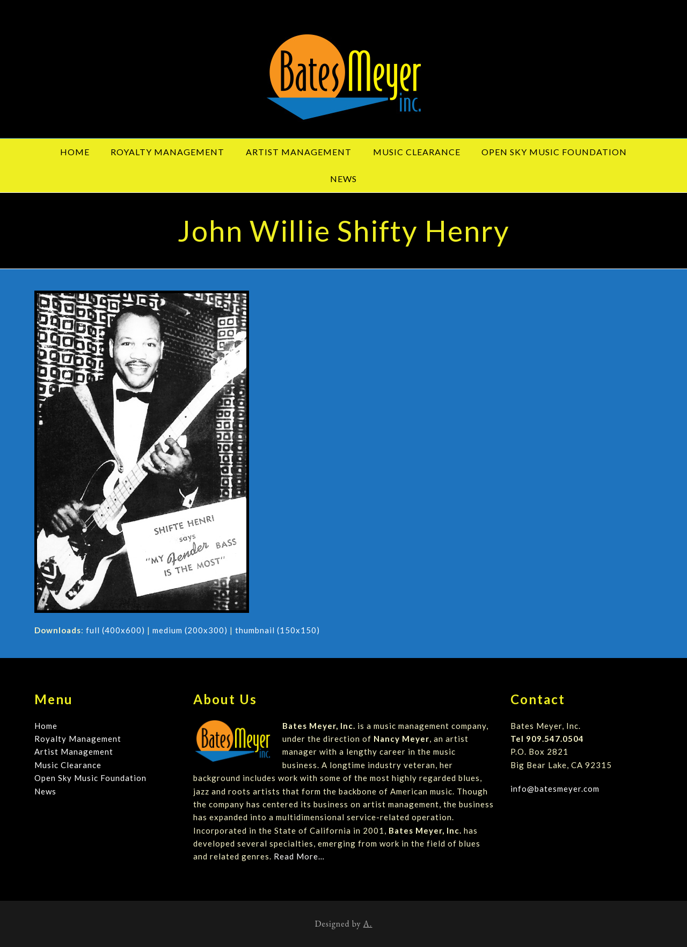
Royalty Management (77, 738)
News (45, 791)
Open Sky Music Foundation (90, 778)
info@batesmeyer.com (555, 788)
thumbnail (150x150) (277, 630)
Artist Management (73, 751)
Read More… (299, 856)
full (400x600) (115, 630)
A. (367, 923)
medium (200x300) (190, 630)
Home (45, 726)
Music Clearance (67, 765)
